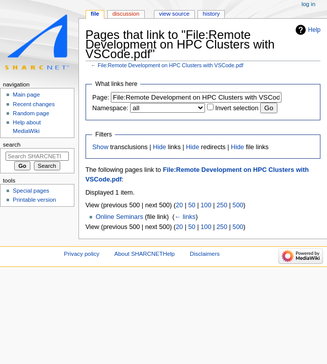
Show (100, 147)
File (95, 14)
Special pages (31, 191)
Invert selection (236, 108)
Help (314, 29)
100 (205, 205)
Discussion (125, 14)
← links (185, 216)
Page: (100, 97)
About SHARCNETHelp (144, 254)
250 (222, 205)
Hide (159, 147)
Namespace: (110, 108)
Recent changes (34, 104)
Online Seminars (119, 216)
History (211, 14)
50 (191, 205)
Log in (308, 4)
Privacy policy (81, 254)
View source (174, 14)
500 (237, 205)
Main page (26, 95)
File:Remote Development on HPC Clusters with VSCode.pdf (170, 65)
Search (12, 145)
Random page (31, 113)
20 (179, 205)
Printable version (34, 200)
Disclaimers (205, 254)
